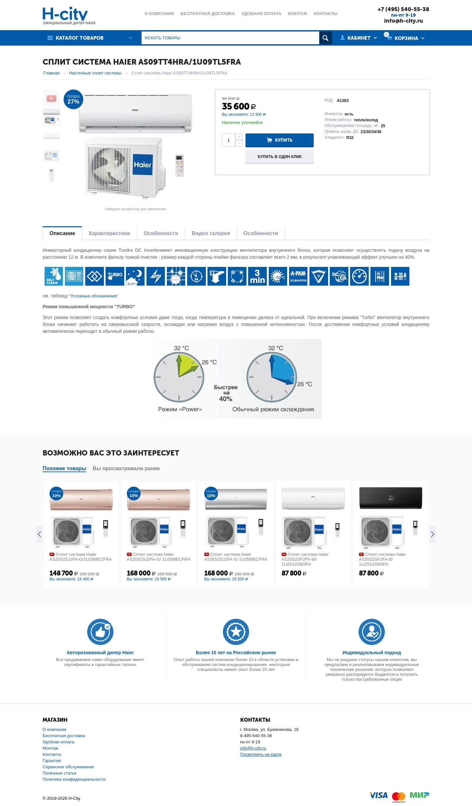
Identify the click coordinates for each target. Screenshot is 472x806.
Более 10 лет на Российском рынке (236, 652)
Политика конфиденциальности (74, 779)
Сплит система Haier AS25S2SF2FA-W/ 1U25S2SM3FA (305, 559)
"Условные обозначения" (93, 295)
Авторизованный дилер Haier (100, 652)
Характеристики (109, 233)
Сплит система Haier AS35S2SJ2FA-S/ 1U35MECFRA (235, 557)
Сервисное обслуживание (68, 766)
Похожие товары (64, 468)
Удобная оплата (58, 741)
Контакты (52, 754)
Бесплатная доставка (64, 735)
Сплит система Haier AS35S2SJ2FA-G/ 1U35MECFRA (158, 557)
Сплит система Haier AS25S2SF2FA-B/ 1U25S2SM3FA (382, 559)
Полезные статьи (59, 773)
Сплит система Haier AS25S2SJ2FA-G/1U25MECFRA (80, 557)
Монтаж (50, 748)
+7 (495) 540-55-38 (403, 9)
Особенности (161, 233)
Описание (62, 233)
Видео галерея (211, 233)
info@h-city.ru (403, 20)
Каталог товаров (80, 38)
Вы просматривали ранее (126, 468)
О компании (54, 729)
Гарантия (52, 760)
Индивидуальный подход (372, 652)
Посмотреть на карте (261, 754)
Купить (283, 140)
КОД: (328, 100)
